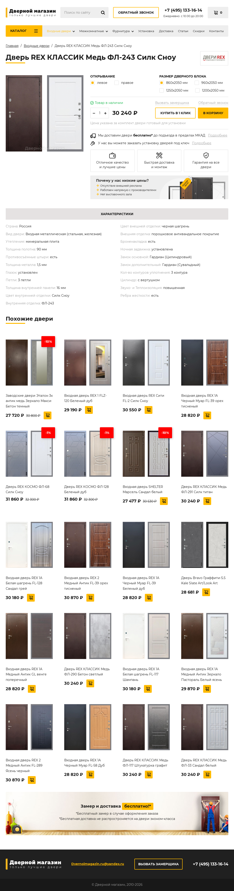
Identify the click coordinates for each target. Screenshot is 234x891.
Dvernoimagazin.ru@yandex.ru (97, 864)
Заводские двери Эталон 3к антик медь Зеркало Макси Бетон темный (29, 401)
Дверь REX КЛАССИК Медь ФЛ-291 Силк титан (204, 490)
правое (123, 83)
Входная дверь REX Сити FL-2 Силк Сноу (143, 399)
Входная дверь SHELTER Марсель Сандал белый (143, 490)
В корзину (213, 114)
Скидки (199, 31)
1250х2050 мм (173, 91)
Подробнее (217, 136)
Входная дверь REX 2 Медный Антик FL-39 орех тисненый (86, 584)
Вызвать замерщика (172, 104)
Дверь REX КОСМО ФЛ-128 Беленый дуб (86, 490)
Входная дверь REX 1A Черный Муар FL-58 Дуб (84, 764)
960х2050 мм (208, 83)
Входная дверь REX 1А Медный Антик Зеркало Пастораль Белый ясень (201, 675)
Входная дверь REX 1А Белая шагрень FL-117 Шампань (141, 675)
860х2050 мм (173, 83)
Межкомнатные (91, 31)
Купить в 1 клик (175, 114)
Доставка (166, 31)
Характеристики (117, 215)
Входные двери (59, 31)
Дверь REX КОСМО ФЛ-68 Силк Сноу (27, 490)
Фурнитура (121, 31)
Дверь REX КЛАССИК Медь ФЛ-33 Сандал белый (204, 764)
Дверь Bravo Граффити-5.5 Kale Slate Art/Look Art (203, 581)
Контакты (216, 31)
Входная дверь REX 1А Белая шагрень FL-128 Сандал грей (24, 584)
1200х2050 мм (209, 91)
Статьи (183, 31)
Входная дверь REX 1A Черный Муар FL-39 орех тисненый (202, 401)
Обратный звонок (136, 12)
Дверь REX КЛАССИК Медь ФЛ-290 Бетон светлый (87, 672)
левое (98, 83)
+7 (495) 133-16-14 (183, 10)
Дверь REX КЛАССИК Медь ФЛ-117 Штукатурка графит (145, 764)
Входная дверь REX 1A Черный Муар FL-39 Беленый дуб (141, 584)
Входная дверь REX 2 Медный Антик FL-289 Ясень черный (24, 766)
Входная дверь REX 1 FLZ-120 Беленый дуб (85, 399)
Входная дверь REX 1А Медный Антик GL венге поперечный (26, 675)
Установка (146, 31)
